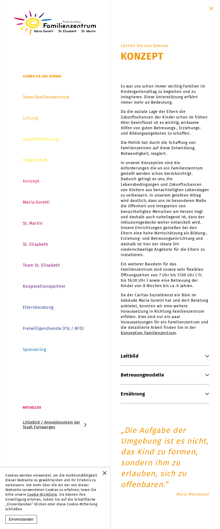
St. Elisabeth (35, 244)
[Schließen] (211, 8)
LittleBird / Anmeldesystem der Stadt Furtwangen (55, 424)
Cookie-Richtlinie (42, 494)
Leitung (30, 118)
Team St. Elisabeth (41, 265)
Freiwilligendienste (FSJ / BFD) (53, 328)
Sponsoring (34, 349)
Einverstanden (21, 519)
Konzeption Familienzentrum (148, 333)
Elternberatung (38, 307)
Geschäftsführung (41, 139)
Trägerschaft (35, 160)
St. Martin (33, 223)
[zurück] (3, 264)
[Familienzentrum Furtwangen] (55, 23)
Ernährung (165, 394)
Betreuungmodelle (165, 375)
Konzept (31, 181)
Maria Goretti (36, 202)
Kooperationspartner (44, 286)
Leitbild (165, 356)
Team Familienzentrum (46, 97)
